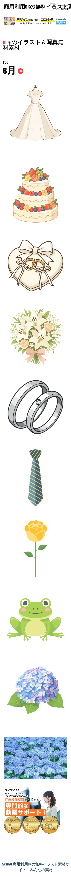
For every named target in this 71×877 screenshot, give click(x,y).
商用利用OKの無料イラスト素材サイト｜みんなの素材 (22, 7)
